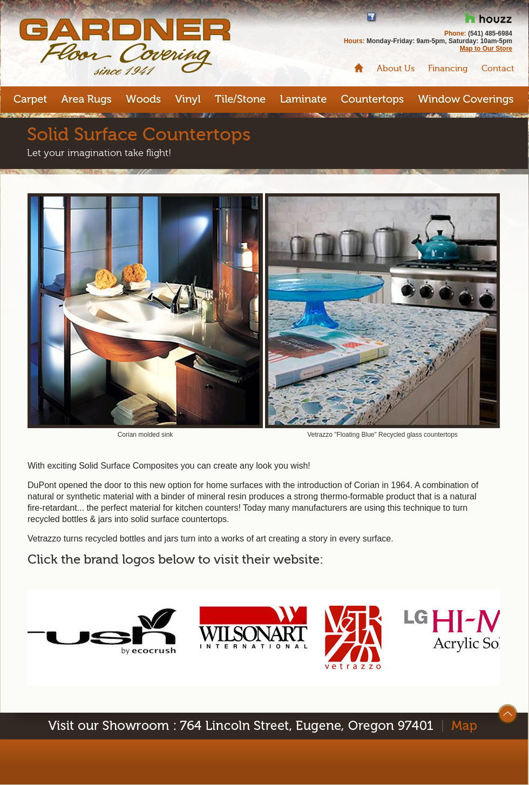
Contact (497, 68)
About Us (396, 68)
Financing (448, 68)
